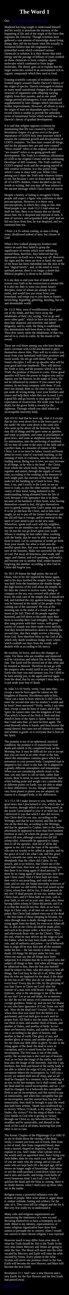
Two (14, 20)
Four (30, 20)
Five (38, 20)
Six (45, 20)
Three (22, 20)
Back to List (11, 1285)
